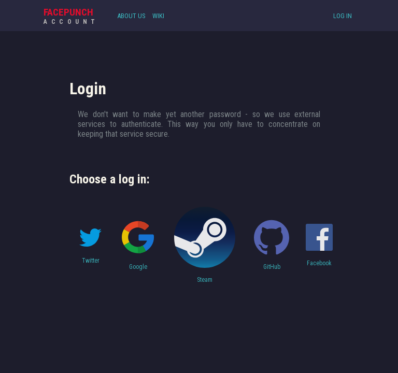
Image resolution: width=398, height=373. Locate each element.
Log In (342, 16)
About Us (131, 16)
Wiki (158, 16)
